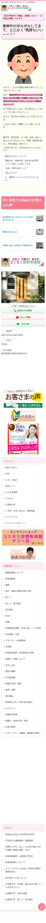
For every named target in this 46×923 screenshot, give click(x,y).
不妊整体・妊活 (12, 634)
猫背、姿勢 (10, 690)
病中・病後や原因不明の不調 (18, 591)
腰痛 (7, 585)
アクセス (9, 498)
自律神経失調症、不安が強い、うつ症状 (23, 628)
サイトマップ (11, 517)
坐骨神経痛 (10, 579)
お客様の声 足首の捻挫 (16, 893)
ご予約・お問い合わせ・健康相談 (20, 511)
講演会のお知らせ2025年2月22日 (20, 834)
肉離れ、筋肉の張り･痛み (17, 721)
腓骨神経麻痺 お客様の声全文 (19, 856)
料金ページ (10, 486)
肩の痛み (9, 696)
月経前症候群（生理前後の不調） (20, 653)
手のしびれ (10, 665)
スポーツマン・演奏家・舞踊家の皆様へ (23, 733)
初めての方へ (11, 468)
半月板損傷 (10, 677)
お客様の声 (10, 504)
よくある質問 (11, 492)
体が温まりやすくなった (16, 878)
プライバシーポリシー (15, 523)
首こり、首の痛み (13, 603)
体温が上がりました (10, 232)
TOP (8, 474)
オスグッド (10, 708)
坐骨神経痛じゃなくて (15, 862)
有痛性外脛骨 (11, 714)
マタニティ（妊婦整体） (16, 640)
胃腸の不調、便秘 (13, 684)
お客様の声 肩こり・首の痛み (19, 899)
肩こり (8, 597)
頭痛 (7, 622)
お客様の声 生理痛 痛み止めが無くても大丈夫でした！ (23, 885)
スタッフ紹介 (11, 480)
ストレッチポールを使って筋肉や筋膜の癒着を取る (23, 870)
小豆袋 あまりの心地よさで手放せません (18, 245)
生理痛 (8, 647)
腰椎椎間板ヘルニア (14, 573)
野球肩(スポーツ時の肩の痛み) (19, 702)
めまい (8, 616)
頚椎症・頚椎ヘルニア (15, 659)
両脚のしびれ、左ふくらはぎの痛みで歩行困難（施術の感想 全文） (23, 848)
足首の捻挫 (10, 727)
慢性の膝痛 (10, 671)
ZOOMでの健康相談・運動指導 (19, 841)
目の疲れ (9, 609)
